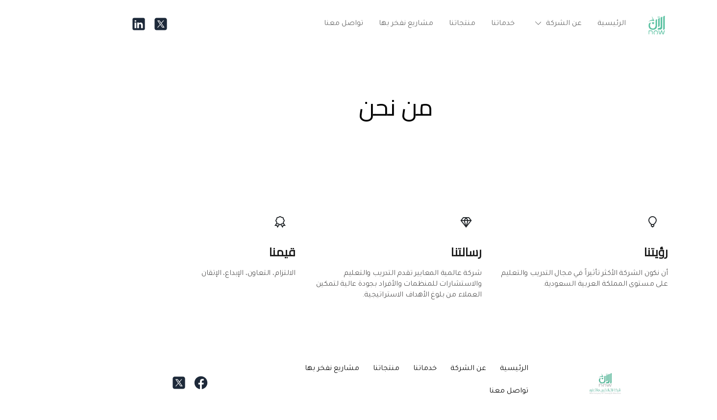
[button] (519, 24)
